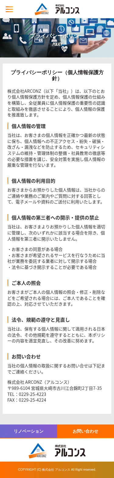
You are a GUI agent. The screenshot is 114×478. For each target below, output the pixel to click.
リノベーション (28, 431)
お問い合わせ (85, 431)
